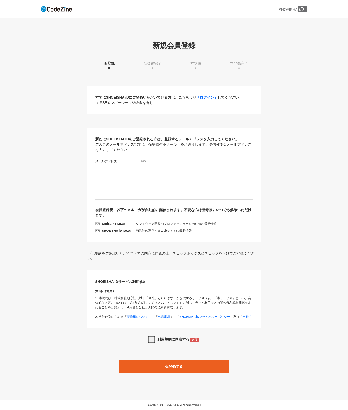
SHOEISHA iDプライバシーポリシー (205, 316)
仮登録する (174, 366)
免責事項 (164, 316)
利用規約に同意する (178, 339)
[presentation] (174, 183)
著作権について (137, 316)
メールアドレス (106, 161)
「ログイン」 (207, 97)
